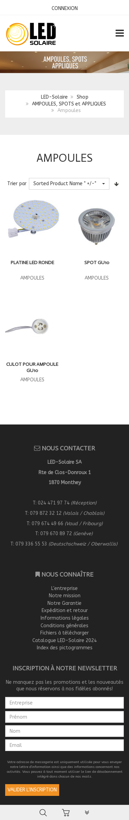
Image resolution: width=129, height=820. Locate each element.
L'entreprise (64, 588)
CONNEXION (65, 8)
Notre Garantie (64, 603)
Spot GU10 (96, 263)
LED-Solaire (54, 97)
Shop (82, 97)
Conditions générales (64, 626)
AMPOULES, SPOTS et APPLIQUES (69, 104)
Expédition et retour (65, 610)
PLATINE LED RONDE (32, 263)
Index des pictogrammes (65, 648)
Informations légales (65, 618)
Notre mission (64, 596)
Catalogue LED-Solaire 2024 (64, 640)
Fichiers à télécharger (64, 633)
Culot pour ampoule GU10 (32, 367)
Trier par (16, 184)
